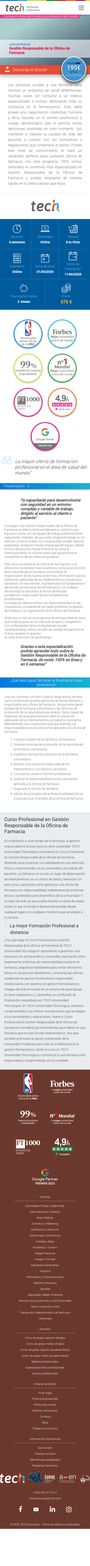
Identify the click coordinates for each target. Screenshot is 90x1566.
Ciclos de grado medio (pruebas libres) (45, 1355)
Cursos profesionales (45, 1373)
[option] (45, 40)
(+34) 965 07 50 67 (45, 1492)
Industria (45, 1271)
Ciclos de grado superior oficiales (45, 1338)
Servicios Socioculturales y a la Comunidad (45, 1300)
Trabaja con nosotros (45, 1428)
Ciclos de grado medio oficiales (45, 1344)
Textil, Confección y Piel (45, 1306)
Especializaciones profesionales (45, 1367)
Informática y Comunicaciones (45, 1277)
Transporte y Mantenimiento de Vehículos (45, 1312)
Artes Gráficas (45, 1217)
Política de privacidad (45, 1398)
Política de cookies (45, 1404)
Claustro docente (45, 1453)
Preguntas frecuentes (45, 1465)
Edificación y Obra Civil (45, 1229)
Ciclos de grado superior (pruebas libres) (45, 1349)
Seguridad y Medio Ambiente (45, 1294)
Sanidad (45, 1289)
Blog (45, 1422)
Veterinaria (45, 1318)
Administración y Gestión (45, 1211)
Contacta (45, 1416)
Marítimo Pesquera (45, 1283)
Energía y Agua (45, 1241)
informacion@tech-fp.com (45, 1498)
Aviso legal (45, 1393)
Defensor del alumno (45, 1410)
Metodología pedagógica (45, 1459)
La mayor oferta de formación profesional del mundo (41, 16)
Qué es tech (45, 1447)
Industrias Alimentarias (45, 1265)
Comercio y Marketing (45, 1223)
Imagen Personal (45, 1253)
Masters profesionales (45, 1361)
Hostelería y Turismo (45, 1247)
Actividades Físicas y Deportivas (45, 1206)
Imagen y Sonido (45, 1259)
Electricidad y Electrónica (45, 1235)
